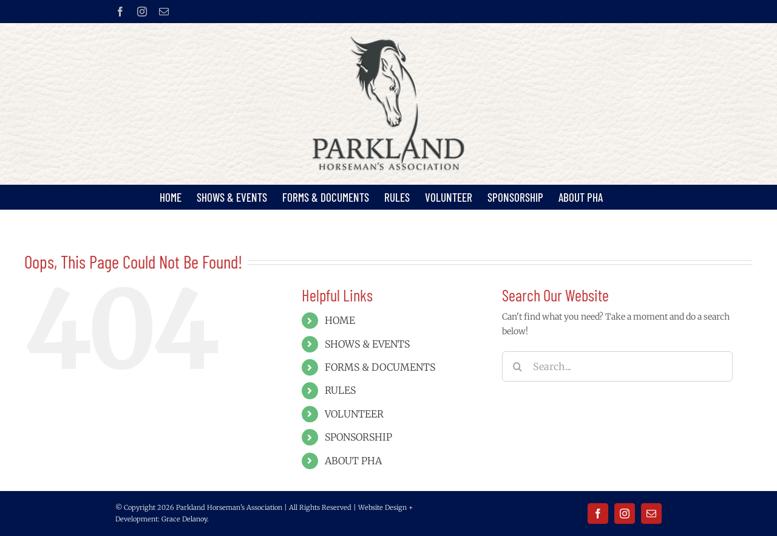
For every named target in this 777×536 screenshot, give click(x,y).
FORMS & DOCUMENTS (380, 367)
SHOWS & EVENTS (367, 344)
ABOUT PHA (353, 461)
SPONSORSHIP (358, 437)
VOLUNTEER (354, 414)
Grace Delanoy (184, 519)
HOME (340, 320)
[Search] (517, 366)
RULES (340, 390)
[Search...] (617, 366)
